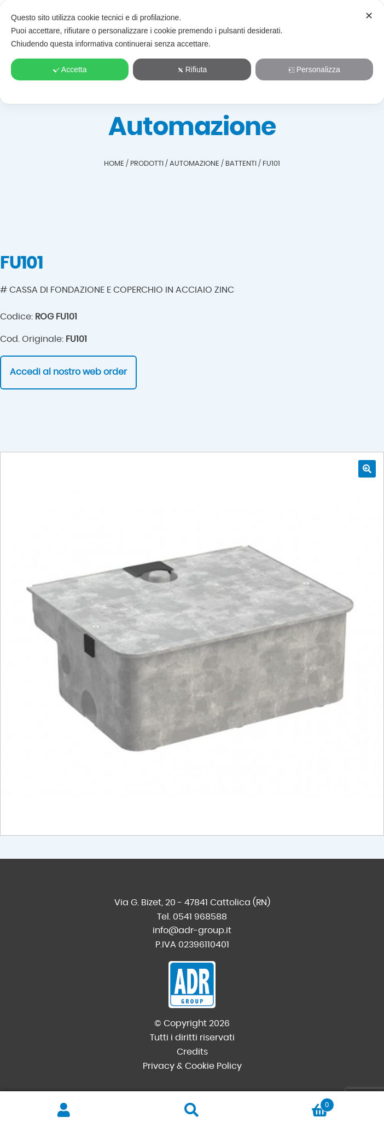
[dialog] (192, 52)
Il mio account (64, 1110)
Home (114, 163)
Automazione (194, 163)
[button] (367, 469)
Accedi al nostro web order (68, 372)
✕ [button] (369, 15)
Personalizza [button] (314, 69)
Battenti (241, 163)
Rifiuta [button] (192, 69)
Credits (192, 1051)
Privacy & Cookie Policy (192, 1066)
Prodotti (147, 163)
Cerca (192, 1110)
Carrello (295, 1103)
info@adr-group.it (192, 930)
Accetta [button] (70, 69)
